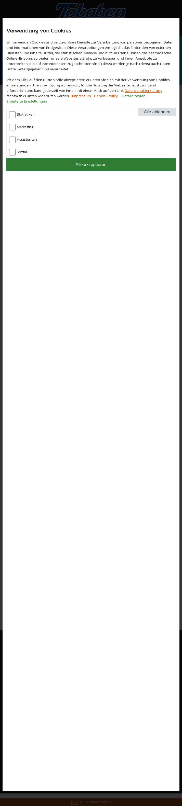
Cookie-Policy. (106, 96)
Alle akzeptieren (91, 164)
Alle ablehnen (157, 111)
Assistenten (27, 139)
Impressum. (82, 96)
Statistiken (26, 114)
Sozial (22, 152)
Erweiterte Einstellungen (26, 101)
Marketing (25, 127)
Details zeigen (134, 96)
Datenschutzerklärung (143, 90)
